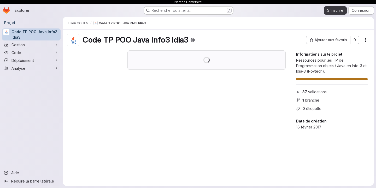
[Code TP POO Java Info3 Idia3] (31, 34)
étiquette (308, 108)
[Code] (31, 52)
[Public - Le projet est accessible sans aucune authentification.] (193, 40)
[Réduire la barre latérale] (31, 181)
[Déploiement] (31, 60)
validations (311, 92)
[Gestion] (31, 44)
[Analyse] (31, 68)
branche (307, 100)
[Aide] (31, 173)
